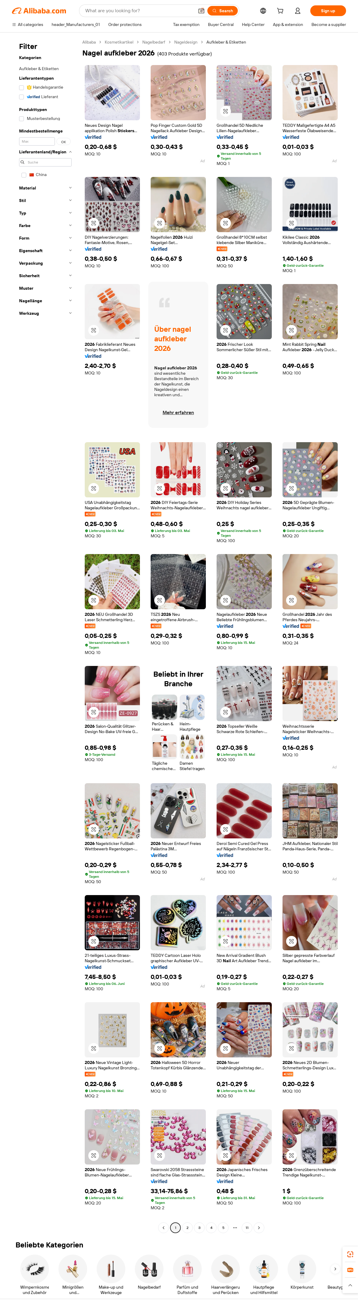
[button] (201, 10)
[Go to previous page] (163, 1227)
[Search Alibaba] (139, 10)
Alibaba (89, 42)
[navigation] (45, 636)
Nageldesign (185, 42)
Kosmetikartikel (119, 42)
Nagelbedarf (153, 42)
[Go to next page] (259, 1227)
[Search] (222, 11)
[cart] (281, 11)
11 (247, 1228)
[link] (350, 1254)
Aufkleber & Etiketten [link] (226, 42)
